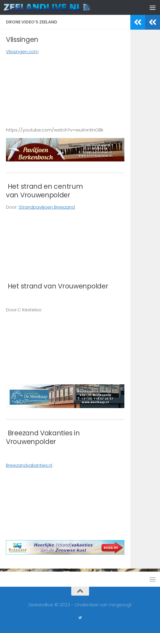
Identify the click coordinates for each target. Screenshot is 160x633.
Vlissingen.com (22, 51)
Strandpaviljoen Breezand (47, 207)
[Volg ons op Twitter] (80, 617)
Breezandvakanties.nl (29, 465)
